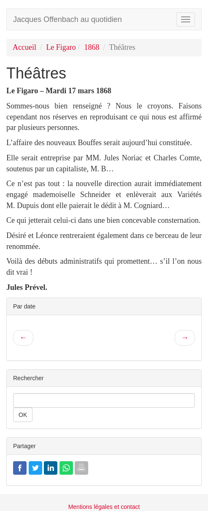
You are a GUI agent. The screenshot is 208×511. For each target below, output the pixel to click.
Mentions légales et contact (104, 506)
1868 (91, 47)
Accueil (24, 47)
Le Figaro (61, 47)
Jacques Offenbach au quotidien (67, 19)
